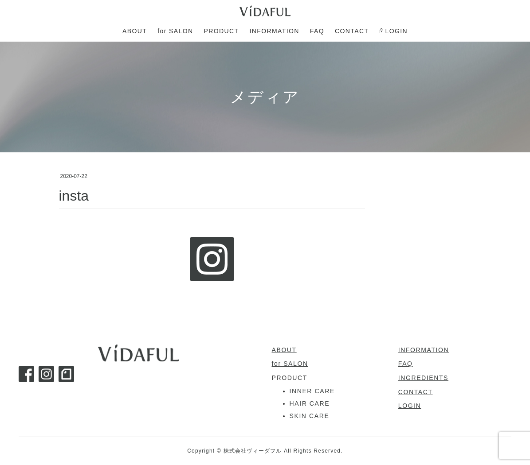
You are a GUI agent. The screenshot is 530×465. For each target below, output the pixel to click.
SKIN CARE (310, 415)
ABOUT (284, 349)
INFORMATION (423, 349)
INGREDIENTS (423, 377)
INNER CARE (312, 391)
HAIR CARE (310, 403)
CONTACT (415, 391)
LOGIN (409, 405)
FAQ (405, 363)
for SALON (290, 363)
